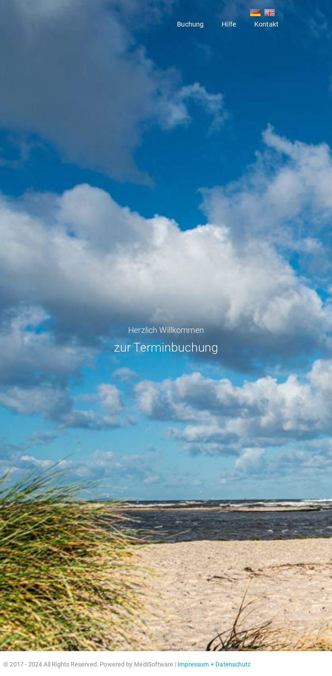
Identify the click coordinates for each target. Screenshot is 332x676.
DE (255, 12)
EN (269, 12)
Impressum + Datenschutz (214, 664)
